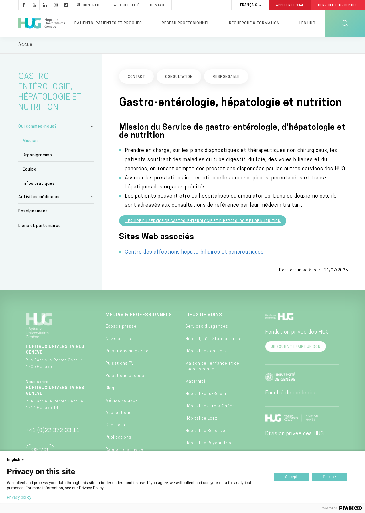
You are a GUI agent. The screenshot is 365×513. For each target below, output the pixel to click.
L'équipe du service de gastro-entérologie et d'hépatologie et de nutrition (203, 222)
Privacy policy (19, 497)
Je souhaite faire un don (296, 348)
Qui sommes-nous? (37, 127)
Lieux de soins (203, 316)
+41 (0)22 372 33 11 (53, 431)
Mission (30, 141)
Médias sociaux (122, 401)
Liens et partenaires (39, 226)
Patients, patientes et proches (108, 23)
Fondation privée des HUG (297, 333)
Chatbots (115, 426)
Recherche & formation (254, 23)
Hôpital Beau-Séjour (206, 395)
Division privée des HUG (294, 434)
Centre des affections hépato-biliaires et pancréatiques (194, 253)
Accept (291, 477)
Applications (119, 413)
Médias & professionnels (139, 316)
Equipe (29, 170)
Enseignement (33, 212)
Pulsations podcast (126, 377)
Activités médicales (39, 198)
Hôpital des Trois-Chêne (210, 407)
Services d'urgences (206, 327)
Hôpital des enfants (206, 352)
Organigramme (37, 156)
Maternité (195, 382)
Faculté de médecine (291, 394)
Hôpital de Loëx (201, 419)
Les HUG (307, 23)
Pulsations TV (120, 364)
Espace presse (121, 327)
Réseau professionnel (185, 23)
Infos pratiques (39, 185)
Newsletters (118, 340)
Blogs (111, 389)
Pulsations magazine (127, 352)
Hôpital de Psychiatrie (208, 444)
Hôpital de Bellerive (205, 432)
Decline (329, 477)
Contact (40, 451)
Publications (118, 438)
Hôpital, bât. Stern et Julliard (215, 340)
